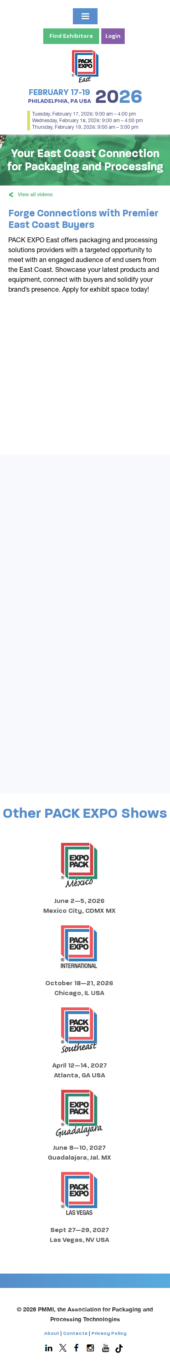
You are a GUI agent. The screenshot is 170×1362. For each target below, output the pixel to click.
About (51, 1333)
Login (113, 35)
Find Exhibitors (71, 35)
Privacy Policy (108, 1333)
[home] (85, 65)
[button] (85, 16)
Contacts (75, 1333)
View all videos (30, 193)
